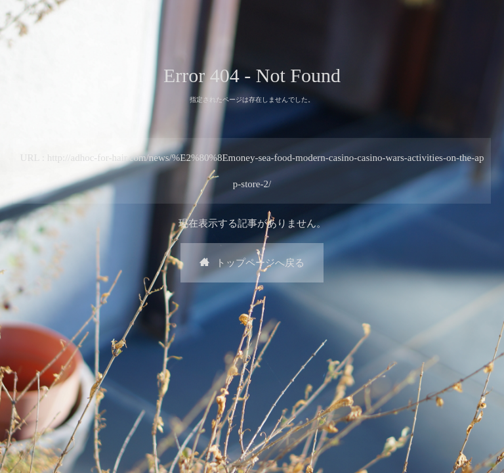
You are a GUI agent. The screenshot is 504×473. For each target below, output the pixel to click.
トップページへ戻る (252, 263)
